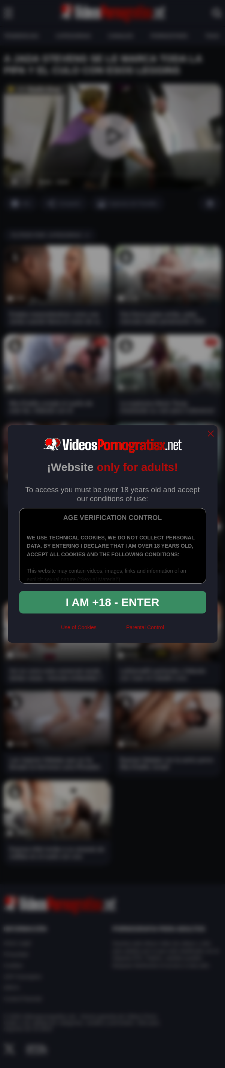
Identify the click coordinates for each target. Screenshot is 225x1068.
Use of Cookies (79, 627)
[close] (211, 434)
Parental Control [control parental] (145, 627)
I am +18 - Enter (112, 602)
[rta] (111, 630)
